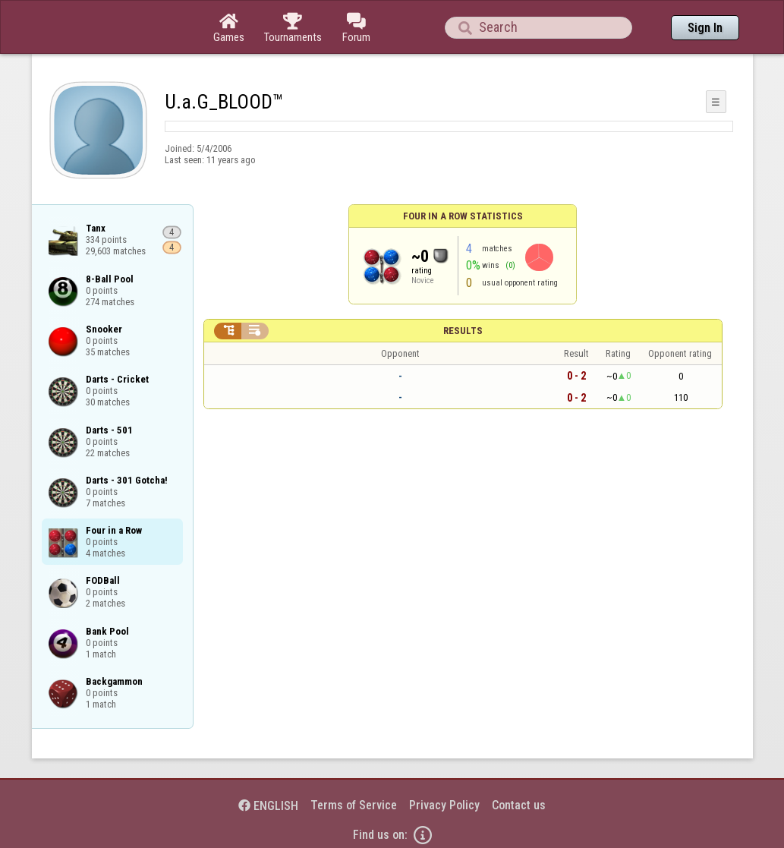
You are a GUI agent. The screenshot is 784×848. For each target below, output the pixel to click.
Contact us (519, 805)
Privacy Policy (444, 805)
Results (463, 330)
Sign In (705, 27)
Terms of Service (353, 805)
